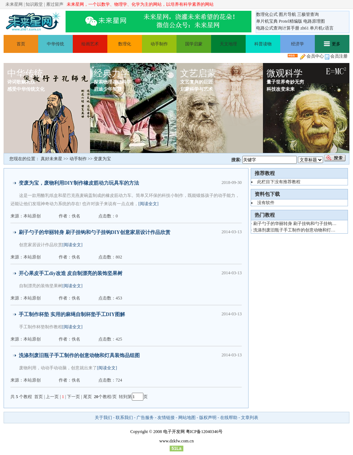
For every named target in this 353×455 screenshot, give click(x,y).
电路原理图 (314, 21)
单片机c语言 (321, 28)
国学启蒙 (193, 43)
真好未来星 (51, 158)
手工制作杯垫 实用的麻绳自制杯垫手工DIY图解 (72, 314)
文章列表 (249, 417)
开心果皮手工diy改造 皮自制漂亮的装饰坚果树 (70, 273)
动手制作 (159, 43)
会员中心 (312, 56)
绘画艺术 (90, 43)
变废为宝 (102, 158)
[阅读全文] (148, 203)
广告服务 (145, 417)
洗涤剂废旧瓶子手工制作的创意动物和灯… (294, 230)
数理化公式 (267, 14)
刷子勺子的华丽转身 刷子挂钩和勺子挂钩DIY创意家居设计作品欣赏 (94, 232)
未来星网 (14, 4)
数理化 (124, 43)
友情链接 (166, 417)
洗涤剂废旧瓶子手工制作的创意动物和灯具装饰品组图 (79, 355)
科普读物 (263, 43)
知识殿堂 (34, 4)
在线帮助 (228, 417)
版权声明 (207, 417)
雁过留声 (54, 4)
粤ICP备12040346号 (204, 431)
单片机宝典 (267, 21)
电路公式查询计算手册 (277, 28)
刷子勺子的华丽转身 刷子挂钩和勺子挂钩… (294, 223)
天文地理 (228, 43)
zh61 (304, 28)
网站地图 (187, 417)
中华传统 (55, 43)
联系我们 (124, 417)
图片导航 (287, 14)
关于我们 (103, 417)
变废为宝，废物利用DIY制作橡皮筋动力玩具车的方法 (79, 183)
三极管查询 (308, 14)
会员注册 (336, 56)
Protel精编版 (290, 21)
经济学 (297, 43)
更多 (332, 43)
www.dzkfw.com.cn (176, 440)
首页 (21, 43)
